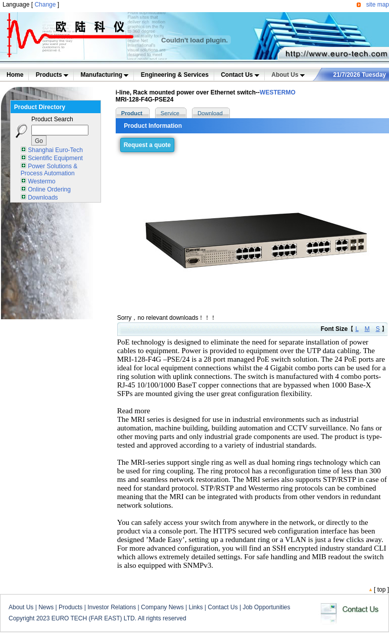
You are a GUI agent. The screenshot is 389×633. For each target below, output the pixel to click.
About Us (288, 74)
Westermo (41, 181)
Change (45, 4)
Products (52, 74)
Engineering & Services (175, 74)
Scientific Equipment (55, 158)
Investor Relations (111, 607)
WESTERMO (278, 92)
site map (377, 4)
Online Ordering (49, 189)
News (46, 607)
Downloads (43, 197)
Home (15, 74)
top (381, 589)
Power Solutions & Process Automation (49, 170)
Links (195, 607)
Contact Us (240, 74)
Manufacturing (104, 74)
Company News (162, 607)
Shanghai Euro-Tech (55, 150)
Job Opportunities (266, 607)
